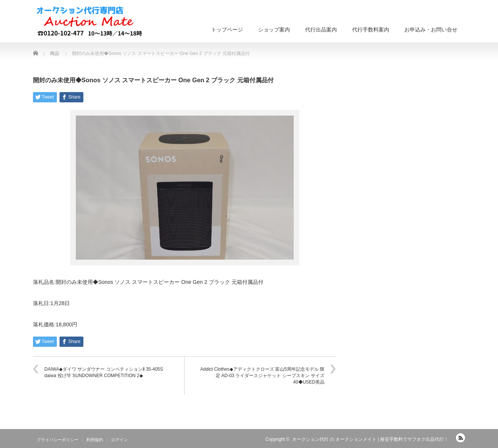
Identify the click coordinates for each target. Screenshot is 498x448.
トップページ (227, 30)
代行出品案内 (321, 30)
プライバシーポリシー (57, 439)
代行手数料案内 (370, 30)
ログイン (119, 439)
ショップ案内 (274, 30)
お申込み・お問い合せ (430, 30)
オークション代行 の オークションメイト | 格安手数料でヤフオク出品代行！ (370, 439)
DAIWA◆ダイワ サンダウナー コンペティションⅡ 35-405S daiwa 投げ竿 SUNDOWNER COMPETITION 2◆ (103, 372)
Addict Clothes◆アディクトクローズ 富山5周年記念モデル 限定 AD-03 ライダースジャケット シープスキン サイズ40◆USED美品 (262, 376)
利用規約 (94, 439)
